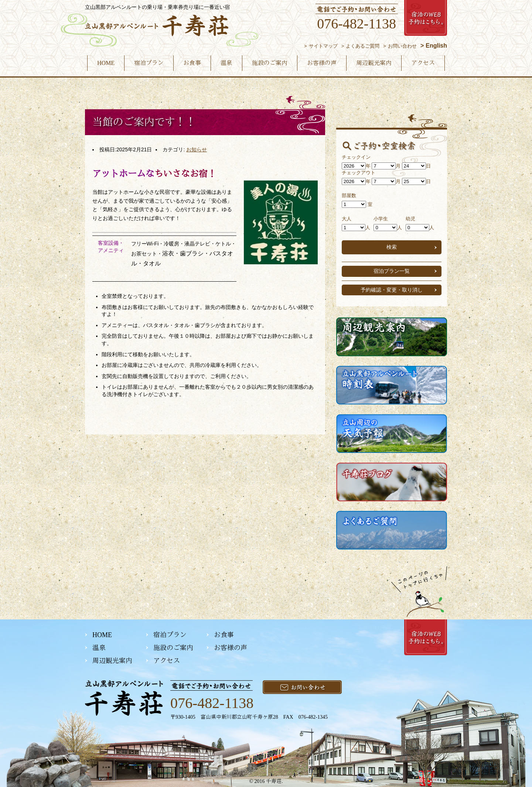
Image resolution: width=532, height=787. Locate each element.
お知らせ (196, 149)
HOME (106, 63)
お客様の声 (322, 63)
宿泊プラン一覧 (392, 271)
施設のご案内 (269, 63)
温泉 (226, 63)
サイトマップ (323, 46)
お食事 (192, 63)
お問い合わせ (402, 46)
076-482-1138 (356, 23)
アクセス (423, 63)
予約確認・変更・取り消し (392, 290)
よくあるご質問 (362, 46)
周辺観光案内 (374, 63)
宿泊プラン (149, 63)
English (436, 45)
